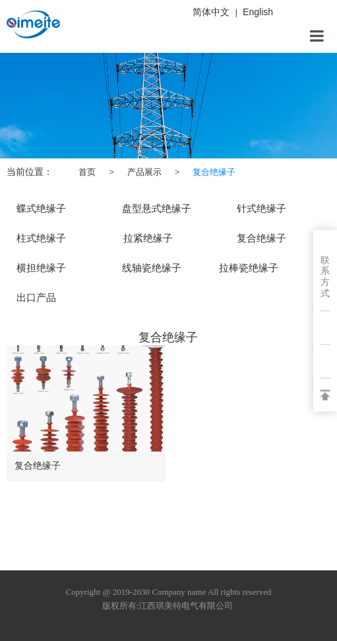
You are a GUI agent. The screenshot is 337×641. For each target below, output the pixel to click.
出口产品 (36, 297)
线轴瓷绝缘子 (151, 268)
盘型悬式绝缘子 (156, 208)
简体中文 (211, 12)
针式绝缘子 (261, 208)
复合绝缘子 (38, 465)
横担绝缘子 (41, 268)
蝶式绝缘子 (41, 208)
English (258, 12)
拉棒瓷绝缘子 (248, 268)
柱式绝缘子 (41, 238)
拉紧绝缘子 (148, 238)
